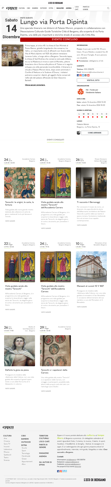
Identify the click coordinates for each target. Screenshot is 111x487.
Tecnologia (26, 453)
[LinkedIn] (86, 75)
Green (24, 459)
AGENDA (68, 8)
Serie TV (7, 444)
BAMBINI (35, 8)
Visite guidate (26, 18)
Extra (24, 445)
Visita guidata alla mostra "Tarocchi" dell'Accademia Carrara (53, 289)
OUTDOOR (43, 8)
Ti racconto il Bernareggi (88, 202)
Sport (24, 451)
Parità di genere (43, 446)
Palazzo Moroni (83, 124)
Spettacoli (7, 455)
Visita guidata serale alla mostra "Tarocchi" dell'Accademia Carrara (52, 205)
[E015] (64, 471)
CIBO (28, 8)
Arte (5, 438)
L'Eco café (44, 442)
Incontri (7, 447)
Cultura (7, 436)
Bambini (25, 439)
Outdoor (26, 442)
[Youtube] (88, 75)
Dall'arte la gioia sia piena (17, 370)
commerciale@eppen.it (72, 464)
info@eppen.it (71, 460)
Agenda (43, 456)
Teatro (6, 457)
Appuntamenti (27, 461)
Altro (23, 464)
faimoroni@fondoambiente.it (93, 72)
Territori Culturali (44, 437)
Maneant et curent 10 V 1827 (90, 286)
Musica (6, 452)
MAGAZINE (60, 8)
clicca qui (78, 466)
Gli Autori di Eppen (45, 464)
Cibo (23, 436)
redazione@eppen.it (72, 462)
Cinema (7, 441)
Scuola (24, 448)
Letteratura (8, 449)
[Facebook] (78, 75)
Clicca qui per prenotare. (35, 85)
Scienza (7, 460)
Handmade (26, 456)
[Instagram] (80, 75)
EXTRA (51, 8)
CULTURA (22, 8)
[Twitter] (83, 75)
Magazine (44, 453)
